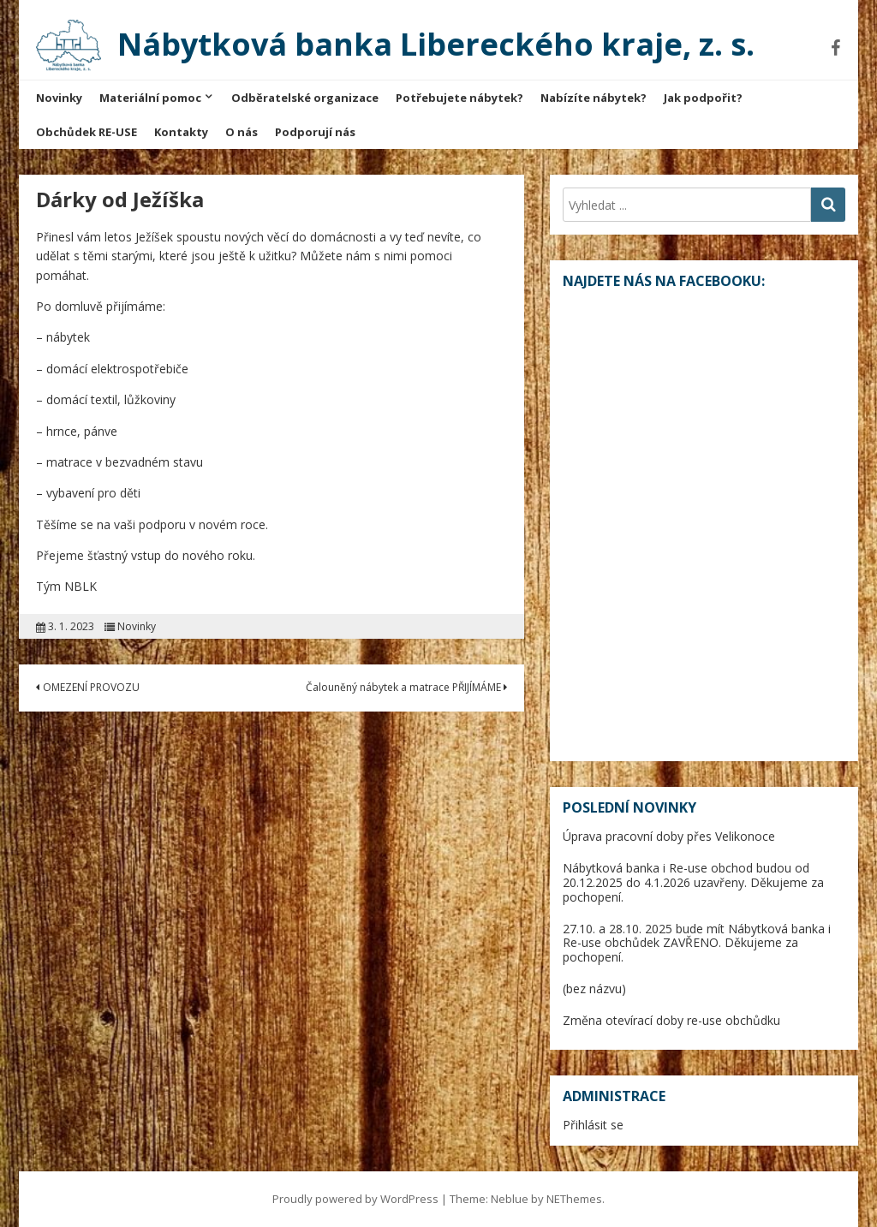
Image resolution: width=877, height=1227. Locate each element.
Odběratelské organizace (305, 97)
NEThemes (574, 1198)
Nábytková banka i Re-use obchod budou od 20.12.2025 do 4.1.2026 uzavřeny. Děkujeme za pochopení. (693, 882)
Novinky (59, 97)
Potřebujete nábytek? (459, 97)
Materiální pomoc (150, 97)
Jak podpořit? (703, 97)
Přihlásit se (593, 1125)
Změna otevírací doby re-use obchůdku (671, 1020)
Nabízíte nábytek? (593, 97)
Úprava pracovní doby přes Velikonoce (669, 836)
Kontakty (181, 132)
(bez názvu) (594, 988)
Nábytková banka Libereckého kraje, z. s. (436, 44)
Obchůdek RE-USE (86, 132)
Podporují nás (315, 132)
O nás (241, 132)
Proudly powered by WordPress (355, 1198)
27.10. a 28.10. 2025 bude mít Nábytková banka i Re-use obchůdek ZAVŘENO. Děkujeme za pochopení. (697, 943)
